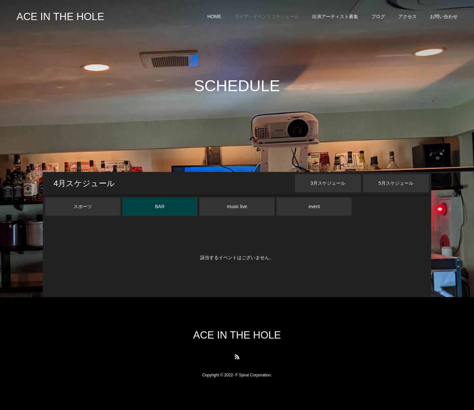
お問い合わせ (444, 16)
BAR (160, 206)
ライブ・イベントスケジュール (266, 16)
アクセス (407, 16)
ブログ (378, 16)
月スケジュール (84, 183)
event (314, 206)
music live (237, 206)
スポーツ (82, 206)
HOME (214, 16)
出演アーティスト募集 (335, 16)
